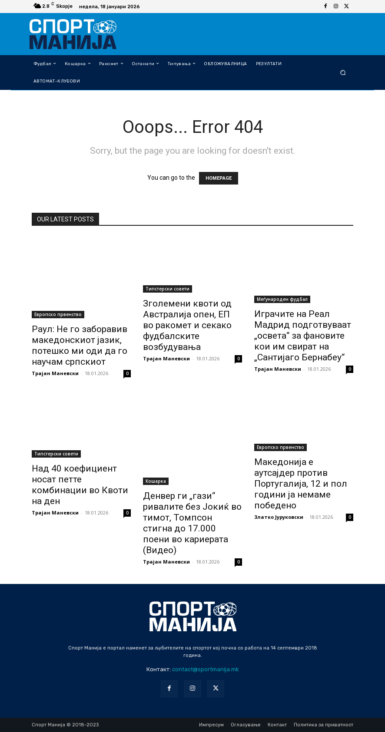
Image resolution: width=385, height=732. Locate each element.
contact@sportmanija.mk (205, 669)
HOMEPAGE (219, 178)
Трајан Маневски (55, 373)
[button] (343, 72)
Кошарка (156, 481)
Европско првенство (58, 314)
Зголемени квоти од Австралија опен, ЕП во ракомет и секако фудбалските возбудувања (187, 325)
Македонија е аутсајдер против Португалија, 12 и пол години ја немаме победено (300, 484)
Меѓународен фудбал (282, 299)
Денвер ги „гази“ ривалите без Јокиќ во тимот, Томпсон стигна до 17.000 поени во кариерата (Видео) (192, 523)
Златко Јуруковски (278, 517)
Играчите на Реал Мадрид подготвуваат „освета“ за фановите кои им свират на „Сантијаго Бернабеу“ (302, 336)
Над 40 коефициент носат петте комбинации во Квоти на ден (80, 484)
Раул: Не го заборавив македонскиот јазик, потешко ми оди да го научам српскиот (79, 345)
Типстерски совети (167, 289)
